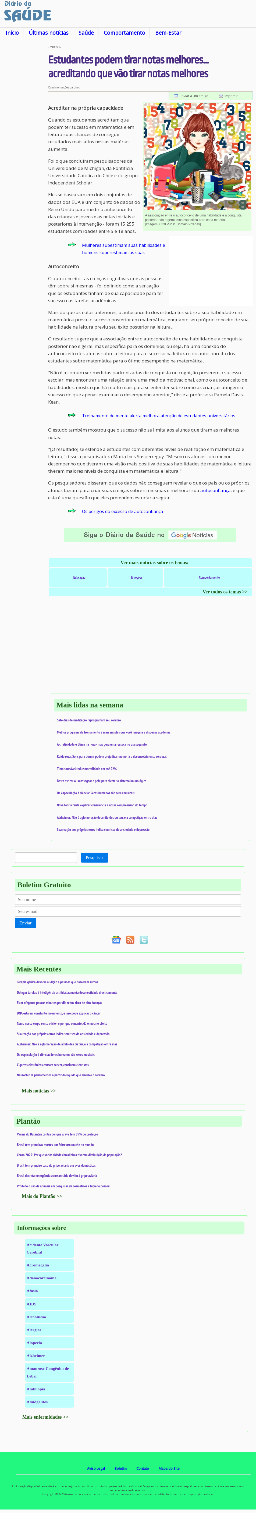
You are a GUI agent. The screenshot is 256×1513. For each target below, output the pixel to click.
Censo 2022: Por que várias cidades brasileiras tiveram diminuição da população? (69, 1154)
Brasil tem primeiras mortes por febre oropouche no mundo (55, 1144)
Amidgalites (37, 1402)
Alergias (34, 1329)
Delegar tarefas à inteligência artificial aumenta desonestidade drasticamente (67, 992)
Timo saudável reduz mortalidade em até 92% (87, 768)
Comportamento (124, 32)
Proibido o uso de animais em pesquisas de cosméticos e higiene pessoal (64, 1186)
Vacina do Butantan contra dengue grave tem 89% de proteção (57, 1134)
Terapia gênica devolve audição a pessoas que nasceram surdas (57, 982)
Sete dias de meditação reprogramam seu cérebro (89, 720)
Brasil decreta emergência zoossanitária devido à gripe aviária (57, 1175)
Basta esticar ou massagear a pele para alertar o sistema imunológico (102, 780)
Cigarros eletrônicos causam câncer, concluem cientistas (53, 1064)
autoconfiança (215, 490)
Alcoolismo (36, 1317)
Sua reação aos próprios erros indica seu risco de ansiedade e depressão (103, 829)
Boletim (121, 1468)
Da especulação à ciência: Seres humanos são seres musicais (96, 793)
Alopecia (34, 1342)
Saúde (86, 32)
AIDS (32, 1304)
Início (12, 32)
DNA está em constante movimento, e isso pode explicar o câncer (59, 1013)
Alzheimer (36, 1355)
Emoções (137, 577)
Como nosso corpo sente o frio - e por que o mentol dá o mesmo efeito (62, 1023)
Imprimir (231, 95)
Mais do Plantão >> (42, 1196)
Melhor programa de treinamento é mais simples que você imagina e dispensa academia (113, 732)
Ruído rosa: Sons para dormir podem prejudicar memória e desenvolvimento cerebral (112, 756)
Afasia (32, 1290)
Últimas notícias (49, 32)
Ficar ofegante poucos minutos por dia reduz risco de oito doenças (59, 1002)
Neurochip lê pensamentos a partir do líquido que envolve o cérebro (61, 1075)
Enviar (25, 922)
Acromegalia (38, 1265)
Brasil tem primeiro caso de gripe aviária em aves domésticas (56, 1165)
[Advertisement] (24, 126)
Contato (142, 1468)
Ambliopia (36, 1389)
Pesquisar (94, 857)
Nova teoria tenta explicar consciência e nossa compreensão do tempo (102, 805)
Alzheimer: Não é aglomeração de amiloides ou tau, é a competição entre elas (107, 817)
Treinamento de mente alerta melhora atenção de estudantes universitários (158, 416)
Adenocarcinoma (41, 1278)
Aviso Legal (96, 1468)
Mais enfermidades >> (45, 1417)
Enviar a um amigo (194, 95)
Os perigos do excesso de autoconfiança (122, 511)
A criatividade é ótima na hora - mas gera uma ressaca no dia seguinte (102, 744)
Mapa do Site (169, 1468)
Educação (79, 577)
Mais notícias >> (39, 1091)
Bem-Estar (168, 32)
